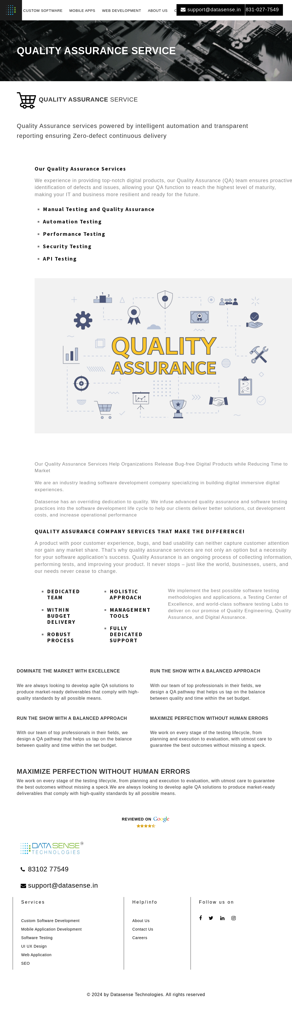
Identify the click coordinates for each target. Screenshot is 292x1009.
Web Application (36, 955)
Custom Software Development (50, 920)
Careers (139, 938)
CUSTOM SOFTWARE (42, 11)
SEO (25, 963)
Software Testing (37, 938)
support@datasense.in (211, 9)
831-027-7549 (259, 9)
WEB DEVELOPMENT (121, 11)
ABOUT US (158, 11)
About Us (141, 920)
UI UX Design (34, 946)
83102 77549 (45, 869)
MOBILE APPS (82, 11)
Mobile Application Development (51, 929)
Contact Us (142, 929)
